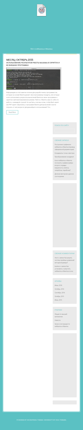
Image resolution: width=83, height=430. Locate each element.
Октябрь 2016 (59, 289)
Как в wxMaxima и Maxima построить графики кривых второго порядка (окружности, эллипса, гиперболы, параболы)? (64, 165)
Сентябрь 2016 (60, 293)
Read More (12, 112)
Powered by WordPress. (27, 420)
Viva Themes (61, 420)
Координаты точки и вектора (64, 153)
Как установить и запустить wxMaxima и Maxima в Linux (64, 268)
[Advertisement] (41, 33)
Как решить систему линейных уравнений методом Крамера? (64, 260)
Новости (57, 320)
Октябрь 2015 (59, 296)
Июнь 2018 (58, 285)
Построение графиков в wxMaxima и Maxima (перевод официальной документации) (65, 147)
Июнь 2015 (58, 300)
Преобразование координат (64, 157)
